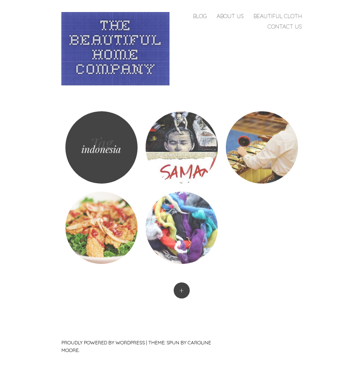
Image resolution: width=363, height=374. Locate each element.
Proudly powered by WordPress (103, 342)
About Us (230, 16)
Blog (200, 16)
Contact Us (285, 26)
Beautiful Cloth (277, 16)
